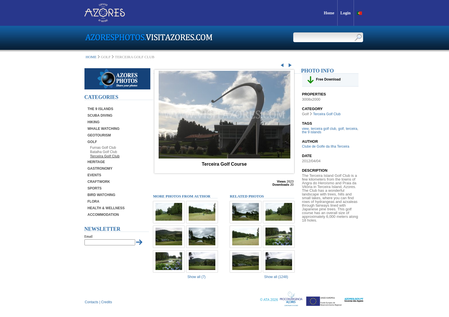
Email (88, 236)
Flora (93, 201)
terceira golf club (323, 129)
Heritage (96, 162)
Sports (95, 188)
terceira (351, 129)
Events (94, 175)
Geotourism (99, 135)
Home (91, 57)
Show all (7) (197, 277)
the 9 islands (311, 132)
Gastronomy (100, 169)
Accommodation (103, 215)
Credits (106, 302)
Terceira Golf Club (105, 156)
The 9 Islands (100, 109)
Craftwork (99, 182)
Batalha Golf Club (103, 152)
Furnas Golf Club (103, 147)
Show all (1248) (276, 277)
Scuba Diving (100, 116)
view (305, 129)
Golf (92, 142)
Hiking (94, 122)
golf (341, 129)
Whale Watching (104, 129)
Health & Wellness (106, 208)
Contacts (91, 302)
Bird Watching (101, 195)
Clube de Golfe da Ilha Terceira (325, 146)
